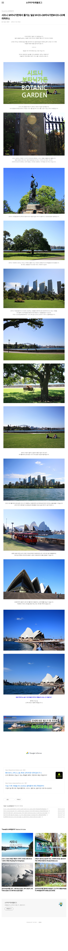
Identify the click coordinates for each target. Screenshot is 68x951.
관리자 (40, 947)
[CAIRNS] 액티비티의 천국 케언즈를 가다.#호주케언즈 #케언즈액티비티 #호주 (22, 842)
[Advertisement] (34, 46)
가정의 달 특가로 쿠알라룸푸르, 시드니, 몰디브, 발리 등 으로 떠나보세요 (28, 813)
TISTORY (34, 947)
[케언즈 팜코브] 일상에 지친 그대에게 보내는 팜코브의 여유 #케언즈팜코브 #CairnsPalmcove (25, 836)
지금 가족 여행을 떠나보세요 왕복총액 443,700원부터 (24, 811)
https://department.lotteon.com (13, 795)
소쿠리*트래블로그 (34, 2)
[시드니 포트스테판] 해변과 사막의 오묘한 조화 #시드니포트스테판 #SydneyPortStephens (25, 834)
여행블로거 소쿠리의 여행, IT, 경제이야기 (15, 930)
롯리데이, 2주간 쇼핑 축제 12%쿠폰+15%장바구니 (23, 798)
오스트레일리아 (10, 831)
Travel (5, 831)
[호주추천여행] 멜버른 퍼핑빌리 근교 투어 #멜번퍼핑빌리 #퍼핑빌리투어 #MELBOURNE (24, 840)
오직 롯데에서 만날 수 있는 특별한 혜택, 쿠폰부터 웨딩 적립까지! (26, 800)
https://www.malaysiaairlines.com (14, 808)
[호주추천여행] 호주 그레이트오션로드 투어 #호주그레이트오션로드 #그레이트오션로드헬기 (25, 838)
